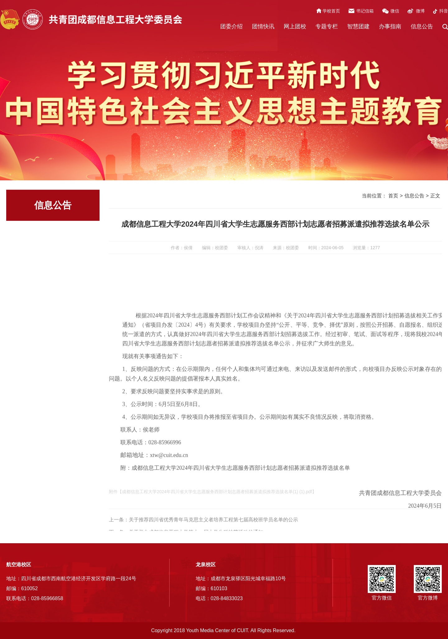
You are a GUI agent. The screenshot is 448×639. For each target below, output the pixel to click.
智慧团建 (358, 26)
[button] (445, 27)
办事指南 (390, 26)
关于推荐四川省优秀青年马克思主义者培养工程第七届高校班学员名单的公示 (213, 528)
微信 (394, 10)
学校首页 (331, 10)
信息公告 (422, 26)
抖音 (443, 10)
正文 (435, 196)
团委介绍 (231, 26)
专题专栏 (326, 26)
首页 (393, 196)
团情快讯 (263, 26)
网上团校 (295, 26)
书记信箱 (365, 10)
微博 (420, 10)
